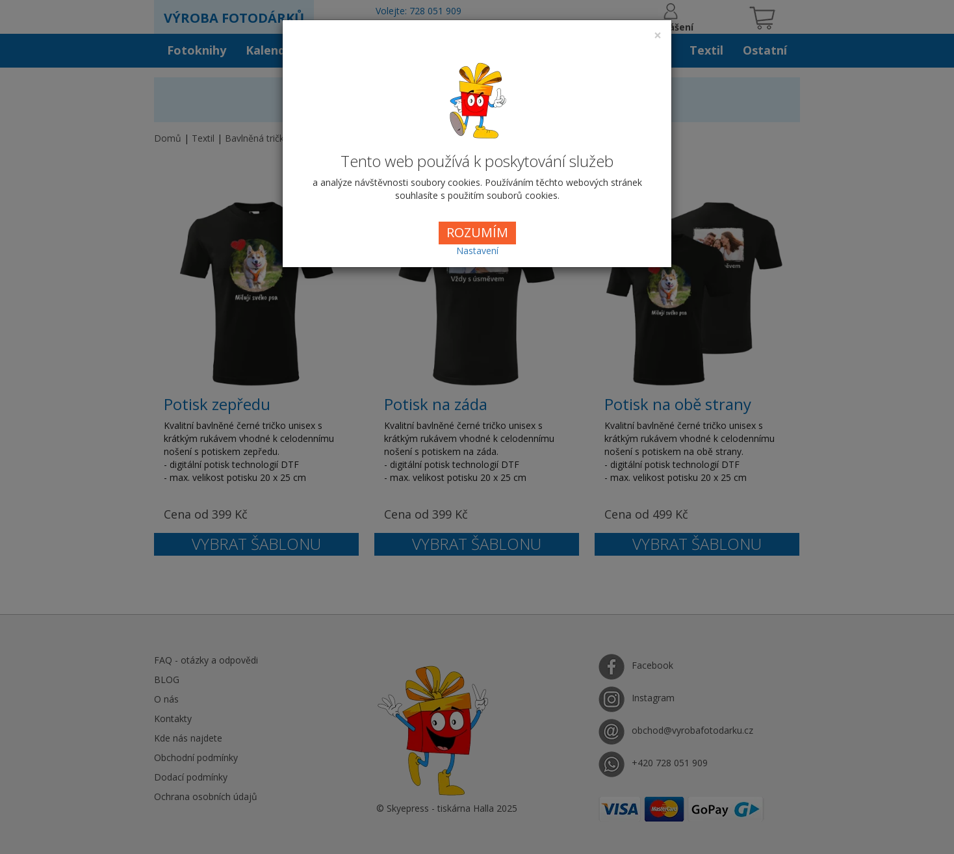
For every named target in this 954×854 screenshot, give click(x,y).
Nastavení (477, 250)
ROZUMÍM (477, 232)
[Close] (658, 35)
